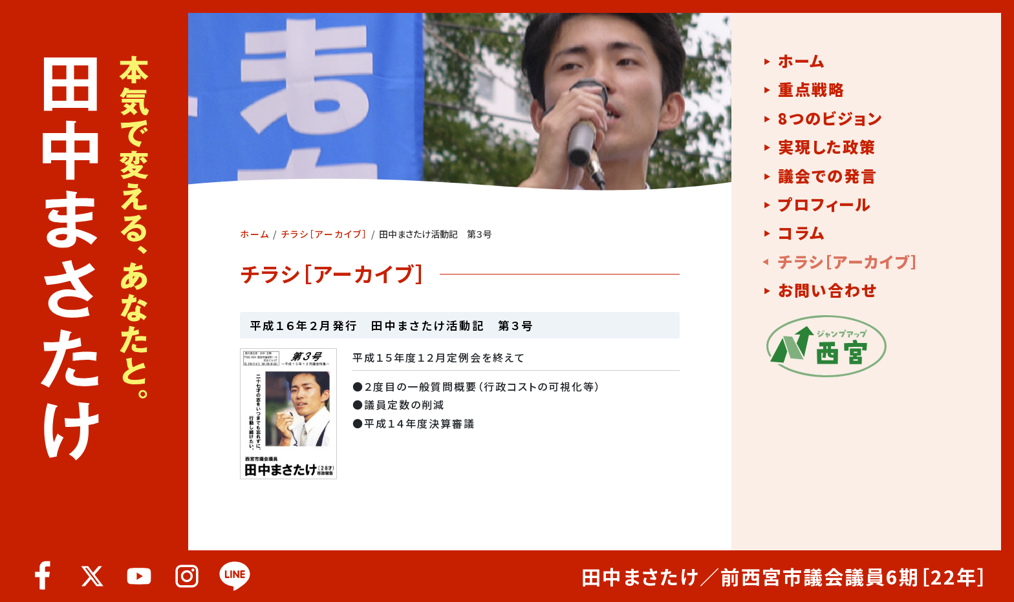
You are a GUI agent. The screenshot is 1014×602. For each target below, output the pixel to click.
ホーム (255, 233)
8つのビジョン (830, 118)
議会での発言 (828, 175)
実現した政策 (827, 146)
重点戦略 (811, 89)
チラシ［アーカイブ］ (324, 233)
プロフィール (824, 204)
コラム (801, 232)
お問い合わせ (827, 290)
